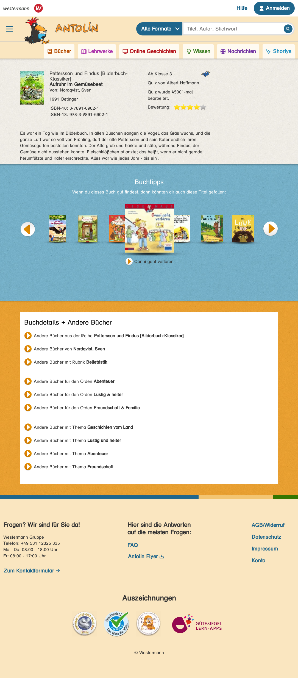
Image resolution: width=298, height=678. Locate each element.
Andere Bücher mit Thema (83, 427)
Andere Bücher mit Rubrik (70, 362)
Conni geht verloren (154, 261)
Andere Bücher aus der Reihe (109, 335)
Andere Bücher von (69, 349)
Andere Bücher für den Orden (74, 381)
